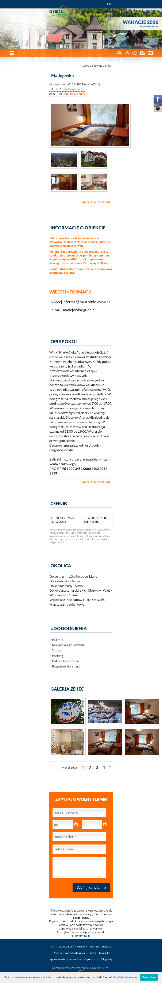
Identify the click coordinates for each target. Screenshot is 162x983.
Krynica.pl (55, 921)
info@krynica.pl (81, 935)
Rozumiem (149, 977)
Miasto (58, 952)
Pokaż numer (76, 89)
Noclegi (94, 946)
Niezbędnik (81, 946)
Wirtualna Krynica (75, 952)
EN (109, 4)
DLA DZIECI (65, 946)
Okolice (92, 952)
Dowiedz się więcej (125, 977)
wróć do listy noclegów (97, 65)
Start (54, 946)
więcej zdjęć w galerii (96, 202)
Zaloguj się (106, 959)
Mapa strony (91, 959)
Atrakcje (106, 946)
